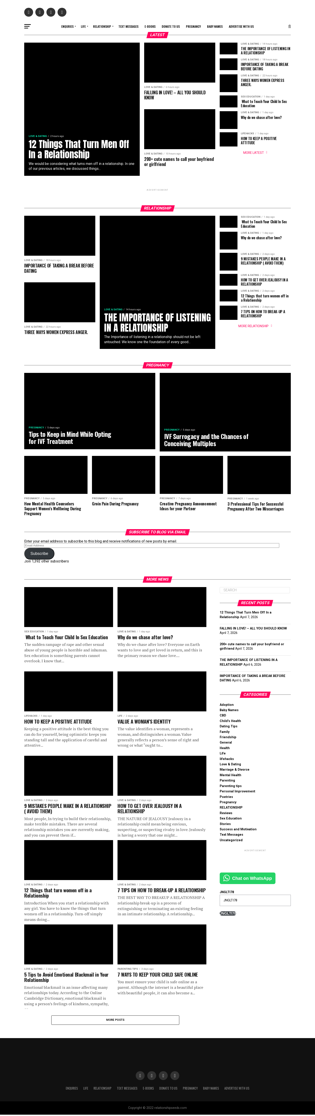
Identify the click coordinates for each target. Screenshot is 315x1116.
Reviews (226, 814)
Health (225, 749)
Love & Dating (230, 765)
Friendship (228, 738)
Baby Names (215, 26)
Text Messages (128, 26)
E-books (150, 26)
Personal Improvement (237, 792)
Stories (225, 825)
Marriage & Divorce (234, 770)
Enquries (67, 26)
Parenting (227, 781)
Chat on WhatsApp (252, 879)
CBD (223, 716)
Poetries (226, 797)
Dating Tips (228, 727)
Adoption (227, 705)
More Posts (115, 1021)
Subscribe (39, 554)
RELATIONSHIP (102, 26)
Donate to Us (171, 26)
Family (224, 732)
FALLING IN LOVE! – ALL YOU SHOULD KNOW (253, 629)
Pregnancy (193, 26)
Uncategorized (231, 841)
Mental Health (230, 776)
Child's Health (230, 722)
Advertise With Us (241, 26)
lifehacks (227, 760)
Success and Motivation (238, 830)
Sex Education (231, 819)
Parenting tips (231, 787)
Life (83, 26)
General (226, 743)
